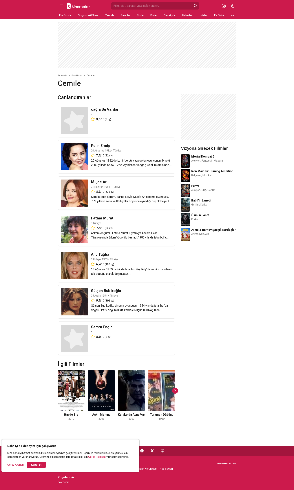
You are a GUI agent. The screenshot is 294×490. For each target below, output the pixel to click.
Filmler (140, 15)
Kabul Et (36, 464)
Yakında (109, 15)
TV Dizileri (219, 15)
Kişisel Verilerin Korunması (142, 468)
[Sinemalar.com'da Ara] (151, 6)
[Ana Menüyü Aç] (61, 6)
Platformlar (65, 15)
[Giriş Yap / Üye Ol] (224, 6)
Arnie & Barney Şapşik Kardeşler (213, 230)
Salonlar (125, 15)
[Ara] (195, 6)
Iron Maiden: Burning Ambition (212, 171)
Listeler (203, 15)
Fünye (195, 186)
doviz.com (63, 482)
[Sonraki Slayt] (175, 391)
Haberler (187, 15)
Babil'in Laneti (201, 200)
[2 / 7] (101, 395)
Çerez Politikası (97, 456)
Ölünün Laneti (200, 215)
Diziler (154, 15)
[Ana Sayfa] (78, 6)
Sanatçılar (170, 15)
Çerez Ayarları (15, 464)
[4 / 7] (161, 395)
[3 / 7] (131, 395)
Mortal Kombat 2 (202, 156)
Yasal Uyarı (166, 468)
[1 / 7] (71, 395)
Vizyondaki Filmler (88, 15)
